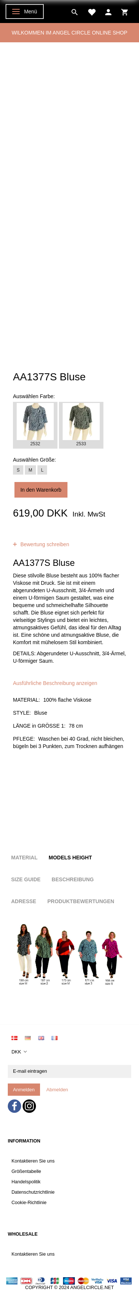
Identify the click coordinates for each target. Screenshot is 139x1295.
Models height (70, 857)
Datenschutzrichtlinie (32, 1192)
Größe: (34, 460)
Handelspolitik (25, 1181)
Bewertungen (70, 537)
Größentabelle (26, 1171)
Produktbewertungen (80, 901)
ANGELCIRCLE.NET (92, 1287)
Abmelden (57, 1089)
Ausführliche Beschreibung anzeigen (55, 683)
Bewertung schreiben (44, 544)
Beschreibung (73, 879)
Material (24, 857)
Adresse (23, 901)
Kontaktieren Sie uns (32, 1161)
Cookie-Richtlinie (29, 1202)
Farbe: (34, 396)
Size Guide (25, 879)
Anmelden (24, 1089)
